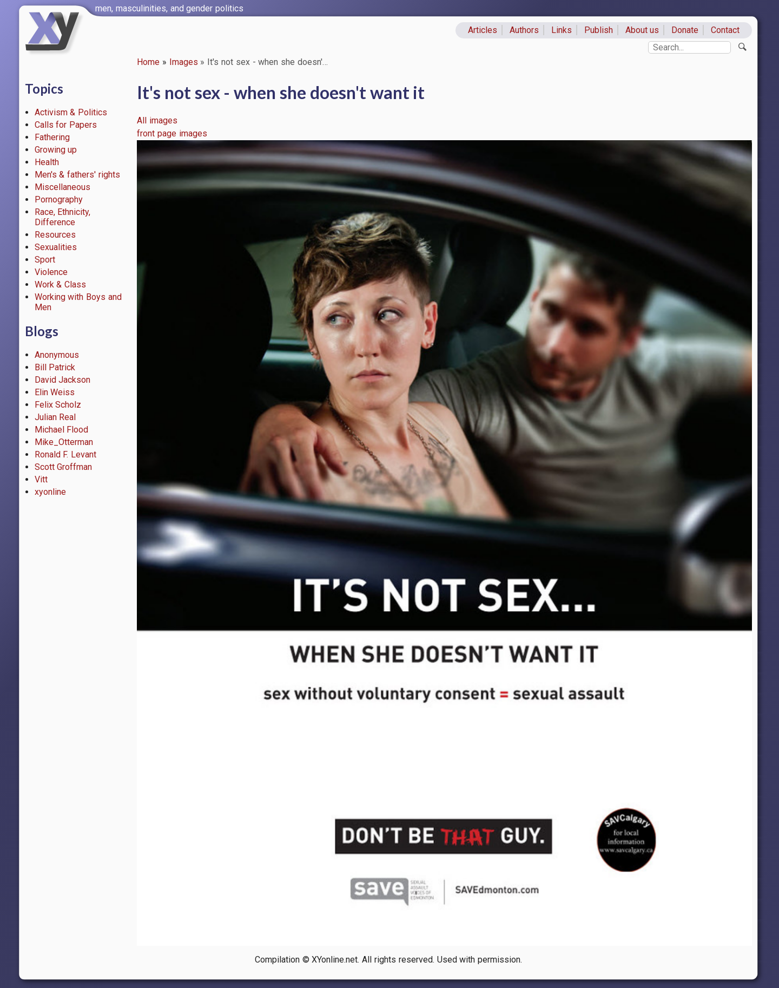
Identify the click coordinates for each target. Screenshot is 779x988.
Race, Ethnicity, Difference (63, 217)
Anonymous (57, 355)
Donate (684, 30)
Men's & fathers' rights (77, 174)
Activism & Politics (71, 112)
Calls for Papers (66, 125)
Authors (524, 30)
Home (148, 62)
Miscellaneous (62, 187)
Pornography (59, 199)
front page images (172, 133)
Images (183, 62)
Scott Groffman (64, 467)
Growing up (56, 150)
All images (157, 120)
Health (47, 162)
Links (561, 30)
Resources (55, 235)
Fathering (52, 137)
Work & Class (61, 284)
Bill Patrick (55, 367)
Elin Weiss (55, 392)
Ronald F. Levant (66, 454)
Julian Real (55, 417)
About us (642, 30)
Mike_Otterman (64, 442)
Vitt (41, 479)
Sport (45, 259)
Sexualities (56, 247)
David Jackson (63, 380)
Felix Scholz (58, 405)
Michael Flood (62, 429)
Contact (725, 30)
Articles (482, 30)
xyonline (50, 492)
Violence (51, 272)
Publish (598, 30)
